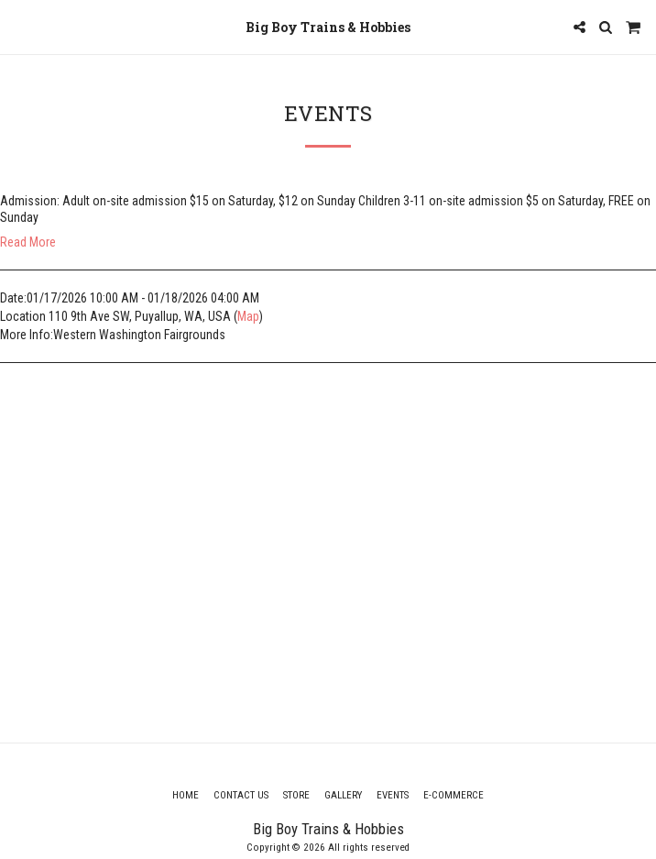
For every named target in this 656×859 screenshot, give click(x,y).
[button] (20, 26)
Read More (28, 242)
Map (248, 316)
